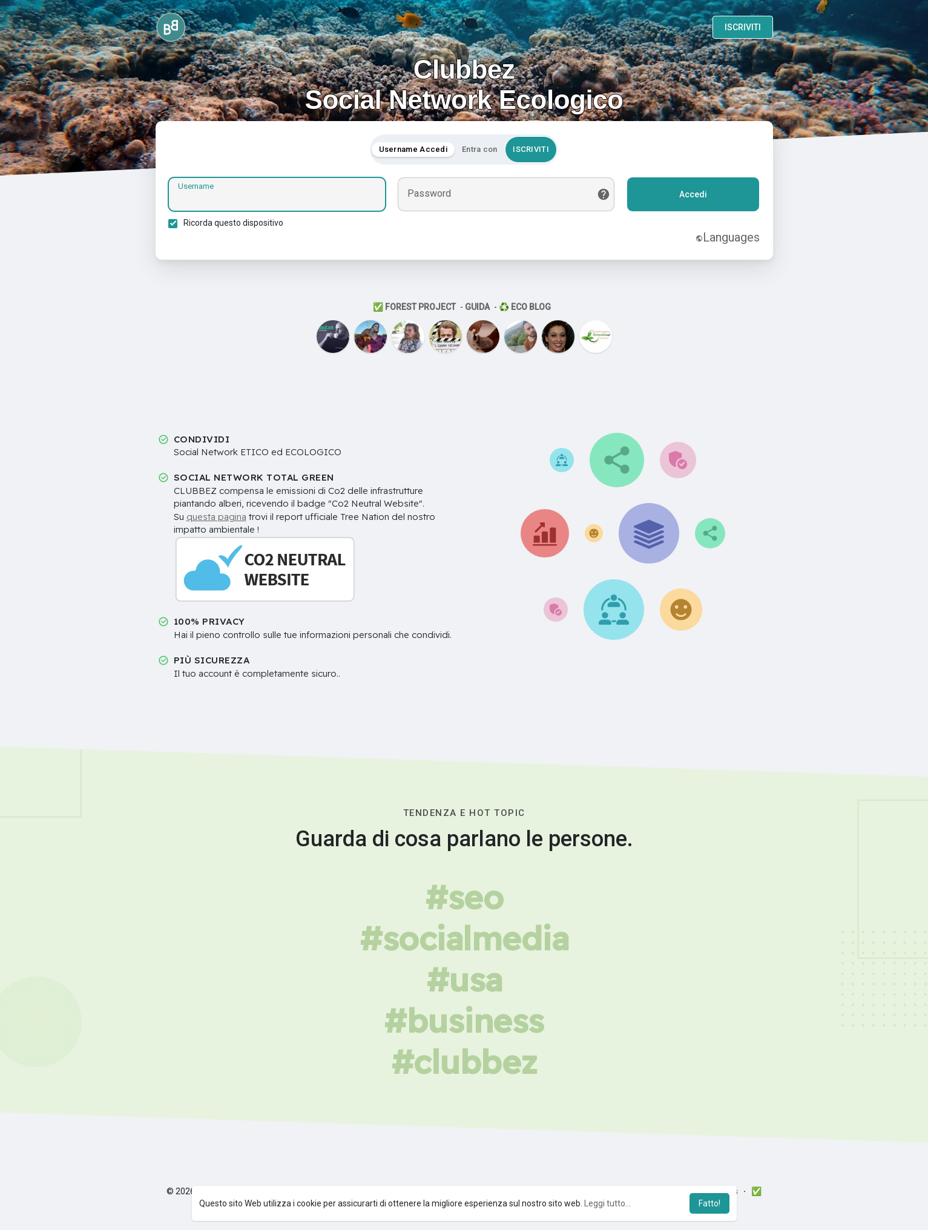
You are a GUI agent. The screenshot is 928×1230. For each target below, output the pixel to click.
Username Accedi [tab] (413, 151)
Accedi (691, 196)
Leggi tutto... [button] (607, 1203)
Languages (726, 239)
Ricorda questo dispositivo (236, 224)
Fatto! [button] (709, 1203)
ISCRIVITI (743, 27)
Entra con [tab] (480, 151)
